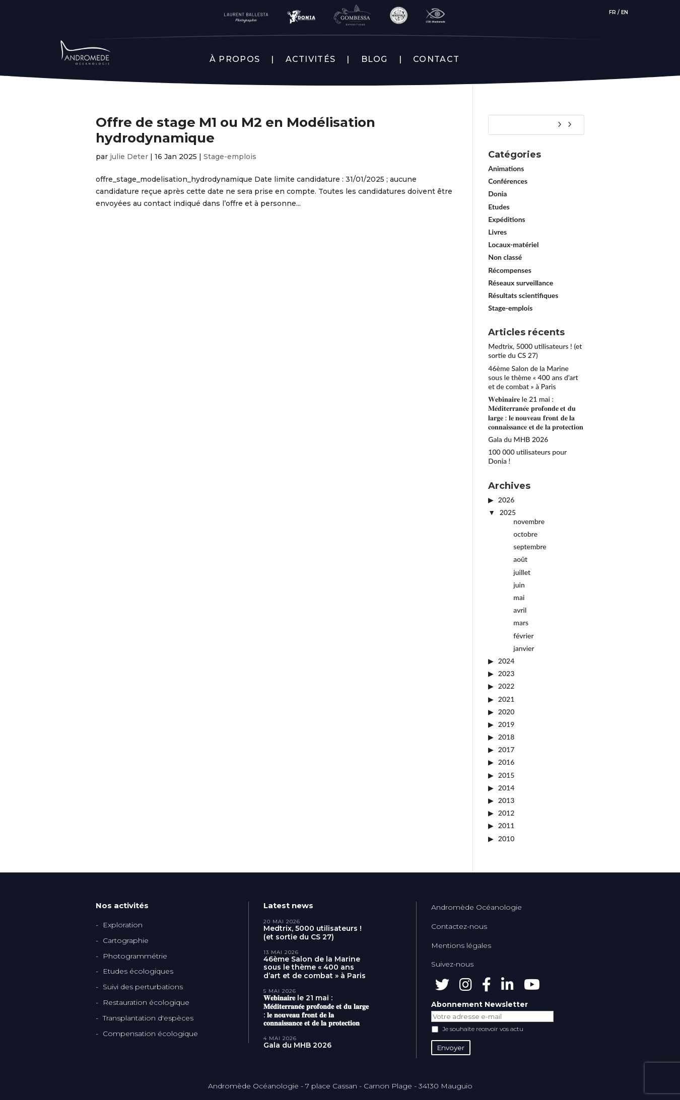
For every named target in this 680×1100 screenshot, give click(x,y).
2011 (506, 825)
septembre (529, 546)
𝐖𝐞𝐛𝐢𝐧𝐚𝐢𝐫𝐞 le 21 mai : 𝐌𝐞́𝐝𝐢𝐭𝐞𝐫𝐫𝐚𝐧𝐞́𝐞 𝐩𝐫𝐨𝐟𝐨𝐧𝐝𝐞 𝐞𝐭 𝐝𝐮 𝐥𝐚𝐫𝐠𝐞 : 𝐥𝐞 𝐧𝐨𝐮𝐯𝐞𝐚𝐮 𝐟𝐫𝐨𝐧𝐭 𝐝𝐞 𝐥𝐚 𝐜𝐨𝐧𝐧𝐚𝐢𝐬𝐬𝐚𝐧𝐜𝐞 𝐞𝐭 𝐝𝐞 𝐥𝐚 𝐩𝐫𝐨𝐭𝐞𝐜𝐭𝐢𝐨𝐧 (535, 413)
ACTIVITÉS (311, 59)
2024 (506, 660)
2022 (506, 686)
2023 (506, 673)
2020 (506, 711)
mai (518, 597)
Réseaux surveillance (520, 282)
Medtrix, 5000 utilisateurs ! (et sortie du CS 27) (535, 350)
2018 (506, 736)
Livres (497, 232)
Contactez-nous (459, 926)
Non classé (505, 257)
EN (624, 12)
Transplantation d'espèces (148, 1017)
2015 (506, 775)
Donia (497, 193)
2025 (508, 512)
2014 (506, 787)
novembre (529, 521)
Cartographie (126, 940)
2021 (506, 699)
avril (519, 610)
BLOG (374, 59)
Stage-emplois (229, 156)
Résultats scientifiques (523, 295)
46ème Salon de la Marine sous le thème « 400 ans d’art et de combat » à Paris (533, 377)
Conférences (507, 181)
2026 (506, 499)
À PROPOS (235, 59)
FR (612, 12)
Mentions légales (461, 945)
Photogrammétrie (135, 956)
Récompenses (509, 270)
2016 (506, 762)
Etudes (498, 206)
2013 (506, 800)
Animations (506, 168)
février (523, 635)
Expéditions (506, 219)
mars (520, 622)
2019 (506, 724)
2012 (506, 813)
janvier (523, 648)
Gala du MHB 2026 (518, 439)
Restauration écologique (146, 1002)
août (520, 559)
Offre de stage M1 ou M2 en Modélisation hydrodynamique (235, 130)
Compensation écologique (150, 1033)
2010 (506, 838)
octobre (525, 534)
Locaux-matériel (513, 244)
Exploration (123, 924)
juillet (521, 572)
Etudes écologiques (138, 971)
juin (518, 584)
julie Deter (129, 156)
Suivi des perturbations (143, 986)
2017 (506, 749)
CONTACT (436, 59)
